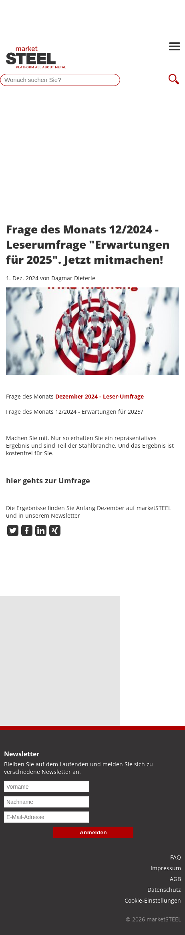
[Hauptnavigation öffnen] (174, 47)
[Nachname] (46, 801)
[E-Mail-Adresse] (46, 817)
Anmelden (93, 832)
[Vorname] (46, 786)
